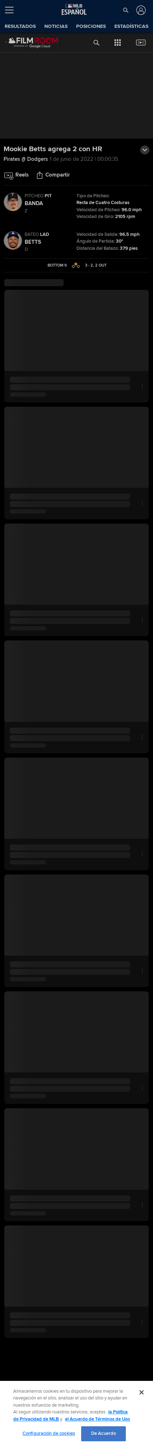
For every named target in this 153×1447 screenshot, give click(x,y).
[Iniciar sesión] (140, 10)
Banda (34, 203)
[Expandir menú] (12, 10)
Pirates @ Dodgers (26, 159)
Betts (33, 242)
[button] (125, 10)
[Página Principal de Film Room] (26, 42)
